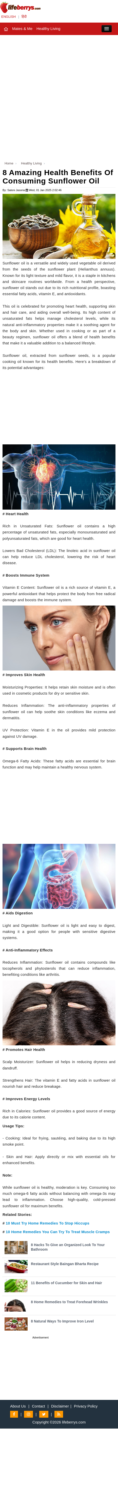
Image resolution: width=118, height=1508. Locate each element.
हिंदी (24, 17)
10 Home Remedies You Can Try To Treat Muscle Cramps (58, 1232)
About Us (18, 1406)
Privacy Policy (85, 1406)
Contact (38, 1406)
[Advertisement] (59, 97)
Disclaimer (60, 1406)
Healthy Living (48, 28)
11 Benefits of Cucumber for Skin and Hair (66, 1283)
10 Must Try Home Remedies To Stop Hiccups (47, 1223)
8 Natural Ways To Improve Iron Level (62, 1321)
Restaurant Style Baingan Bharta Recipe (65, 1264)
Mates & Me (22, 28)
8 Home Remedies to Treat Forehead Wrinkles (69, 1302)
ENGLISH (8, 17)
